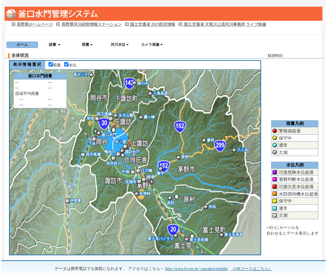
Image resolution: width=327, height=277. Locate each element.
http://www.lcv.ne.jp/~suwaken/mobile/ (196, 268)
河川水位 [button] (120, 44)
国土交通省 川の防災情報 (150, 24)
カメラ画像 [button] (152, 44)
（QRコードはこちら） (251, 268)
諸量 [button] (55, 44)
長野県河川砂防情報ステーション (88, 24)
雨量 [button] (87, 44)
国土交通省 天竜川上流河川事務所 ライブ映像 (222, 24)
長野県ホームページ (32, 24)
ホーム (22, 44)
